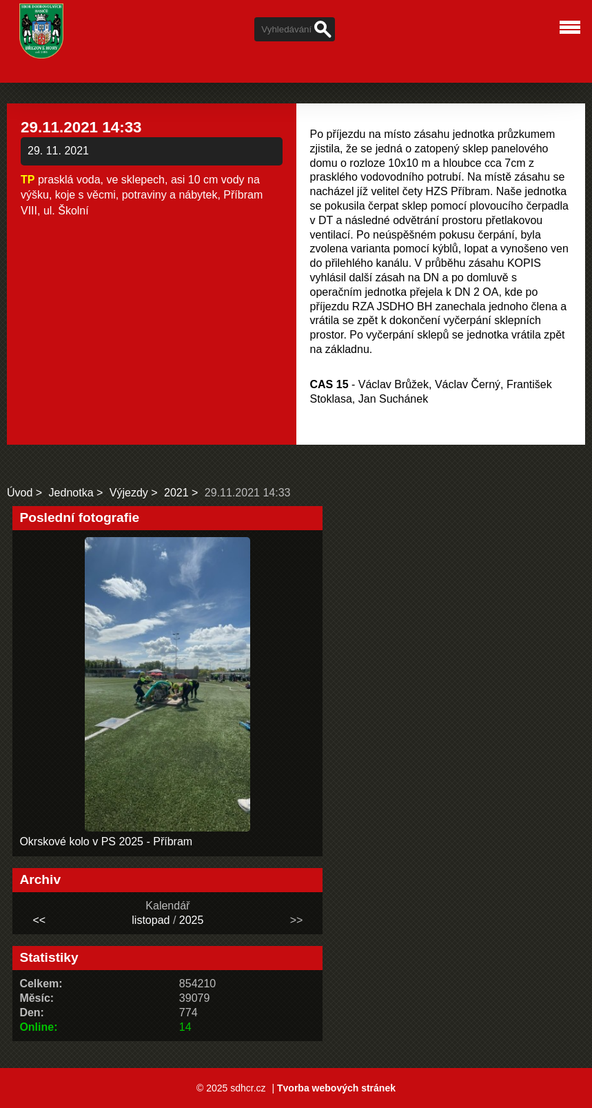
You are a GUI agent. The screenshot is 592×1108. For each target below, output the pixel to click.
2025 (191, 920)
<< (38, 920)
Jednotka (71, 492)
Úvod (19, 492)
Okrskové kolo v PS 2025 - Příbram (105, 841)
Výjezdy (129, 492)
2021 (176, 492)
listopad (151, 920)
